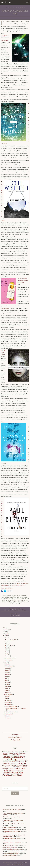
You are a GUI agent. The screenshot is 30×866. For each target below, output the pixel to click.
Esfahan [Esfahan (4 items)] (15, 755)
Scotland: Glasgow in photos (10, 847)
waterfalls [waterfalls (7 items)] (16, 771)
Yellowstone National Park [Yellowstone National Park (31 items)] (12, 774)
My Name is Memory (19, 600)
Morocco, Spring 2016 (10, 639)
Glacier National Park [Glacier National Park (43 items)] (13, 757)
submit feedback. (15, 740)
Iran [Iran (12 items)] (21, 760)
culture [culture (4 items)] (23, 753)
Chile (6, 716)
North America (8, 694)
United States (8, 704)
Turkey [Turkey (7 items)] (4, 768)
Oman (6, 650)
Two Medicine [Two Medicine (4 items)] (10, 768)
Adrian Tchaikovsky (21, 595)
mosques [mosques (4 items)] (14, 763)
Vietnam (7, 656)
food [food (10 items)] (19, 755)
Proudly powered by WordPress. (12, 862)
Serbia (7, 684)
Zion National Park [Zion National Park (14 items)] (14, 775)
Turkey (7, 654)
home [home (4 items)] (18, 760)
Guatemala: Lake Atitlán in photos (11, 838)
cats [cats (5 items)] (3, 753)
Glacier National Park (11, 706)
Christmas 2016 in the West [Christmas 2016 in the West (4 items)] (15, 753)
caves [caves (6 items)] (6, 753)
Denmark (7, 668)
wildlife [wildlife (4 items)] (21, 770)
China (6, 643)
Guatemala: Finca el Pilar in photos (11, 831)
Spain (6, 688)
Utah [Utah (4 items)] (11, 770)
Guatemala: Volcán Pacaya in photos (12, 842)
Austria (7, 664)
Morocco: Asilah (15, 614)
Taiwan (7, 652)
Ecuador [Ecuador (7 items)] (10, 755)
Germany (7, 672)
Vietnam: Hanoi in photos (9, 827)
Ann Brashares (12, 597)
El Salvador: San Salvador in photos (12, 809)
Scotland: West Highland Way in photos (13, 849)
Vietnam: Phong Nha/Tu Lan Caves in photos (14, 823)
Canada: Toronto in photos (10, 829)
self (5, 631)
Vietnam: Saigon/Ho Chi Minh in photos (13, 820)
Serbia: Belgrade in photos (9, 855)
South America (8, 714)
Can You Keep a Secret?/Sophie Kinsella (23, 280)
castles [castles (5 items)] (25, 751)
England (7, 670)
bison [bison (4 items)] (7, 751)
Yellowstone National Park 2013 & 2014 (16, 708)
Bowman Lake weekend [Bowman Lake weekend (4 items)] (18, 751)
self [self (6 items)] (3, 765)
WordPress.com (18, 864)
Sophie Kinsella (22, 602)
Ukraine (7, 692)
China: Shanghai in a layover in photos (12, 816)
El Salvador (8, 700)
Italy (6, 678)
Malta (6, 680)
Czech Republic (9, 666)
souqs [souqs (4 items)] (22, 765)
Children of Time (10, 599)
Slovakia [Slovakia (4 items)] (19, 765)
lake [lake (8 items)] (10, 761)
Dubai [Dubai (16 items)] (4, 755)
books (18, 597)
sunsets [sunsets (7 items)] (15, 766)
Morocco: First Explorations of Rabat (15, 609)
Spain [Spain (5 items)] (8, 766)
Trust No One (16, 603)
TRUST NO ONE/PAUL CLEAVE (1, 517)
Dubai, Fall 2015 (9, 645)
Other (9, 595)
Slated (15, 602)
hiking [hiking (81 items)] (13, 759)
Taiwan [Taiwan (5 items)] (20, 766)
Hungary (7, 674)
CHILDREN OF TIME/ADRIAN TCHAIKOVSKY (5, 38)
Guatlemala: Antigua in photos (10, 845)
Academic (6, 629)
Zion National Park (11, 712)
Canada (7, 696)
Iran (6, 648)
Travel (5, 635)
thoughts (6, 633)
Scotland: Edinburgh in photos (10, 853)
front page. (15, 734)
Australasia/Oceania (9, 658)
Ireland (7, 676)
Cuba (6, 698)
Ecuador (7, 718)
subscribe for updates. (15, 737)
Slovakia (7, 686)
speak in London (5, 308)
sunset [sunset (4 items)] (11, 766)
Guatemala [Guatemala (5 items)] (5, 760)
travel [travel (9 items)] (25, 766)
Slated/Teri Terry (3, 352)
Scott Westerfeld (9, 602)
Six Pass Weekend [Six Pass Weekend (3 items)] (12, 765)
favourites (17, 599)
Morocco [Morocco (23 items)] (8, 763)
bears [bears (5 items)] (3, 751)
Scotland (7, 682)
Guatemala (8, 702)
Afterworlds (5, 597)
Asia (5, 641)
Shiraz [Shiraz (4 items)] (6, 765)
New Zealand (8, 660)
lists (13, 600)
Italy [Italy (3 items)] (24, 760)
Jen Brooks (8, 600)
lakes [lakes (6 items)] (13, 761)
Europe (6, 662)
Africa (5, 637)
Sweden (7, 690)
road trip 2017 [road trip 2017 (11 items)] (22, 763)
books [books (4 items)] (10, 751)
